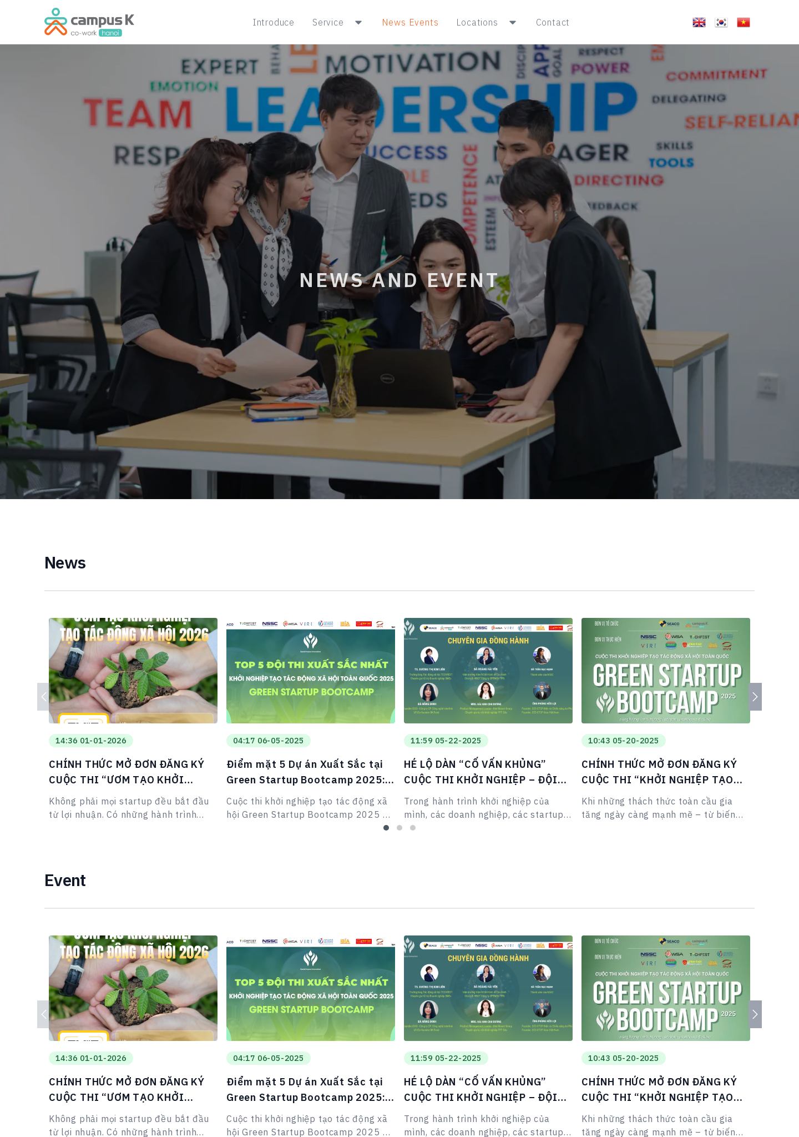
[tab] (386, 828)
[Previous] (43, 697)
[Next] (755, 697)
